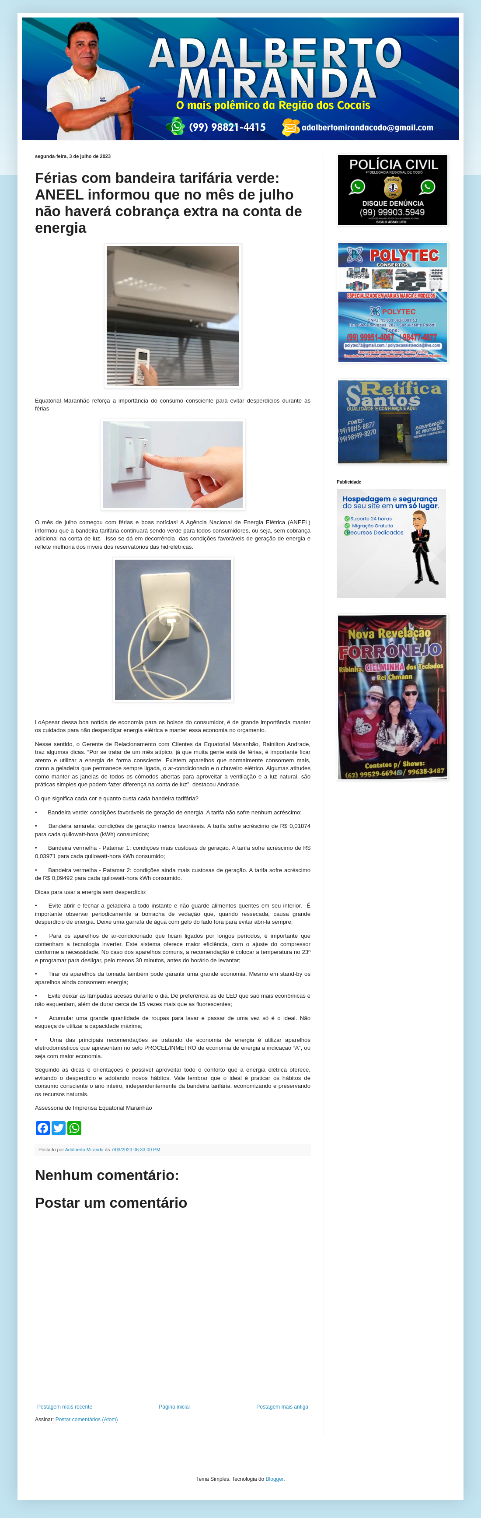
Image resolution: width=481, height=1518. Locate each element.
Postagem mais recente (64, 1407)
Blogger (275, 1479)
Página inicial (174, 1407)
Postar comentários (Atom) (87, 1419)
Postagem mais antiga (282, 1407)
